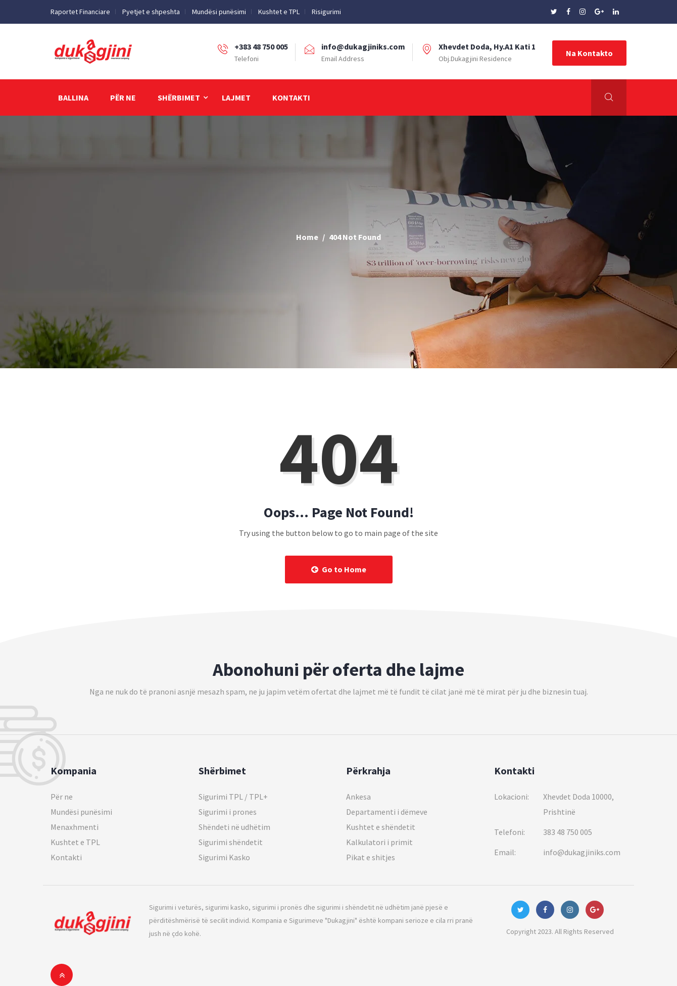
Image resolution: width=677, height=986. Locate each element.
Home (307, 237)
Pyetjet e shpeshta (151, 11)
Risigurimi (326, 11)
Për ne (123, 97)
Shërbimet (179, 97)
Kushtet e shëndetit (380, 827)
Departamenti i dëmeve (386, 812)
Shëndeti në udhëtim (234, 827)
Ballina (73, 97)
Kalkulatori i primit (379, 842)
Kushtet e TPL (279, 11)
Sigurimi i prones (228, 812)
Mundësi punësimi (219, 11)
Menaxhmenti (75, 827)
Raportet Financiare (80, 11)
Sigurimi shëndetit (231, 842)
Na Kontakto (589, 53)
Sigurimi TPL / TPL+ (233, 797)
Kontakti (291, 97)
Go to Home (338, 569)
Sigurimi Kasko (224, 857)
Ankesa (358, 797)
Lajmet (236, 97)
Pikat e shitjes (370, 857)
